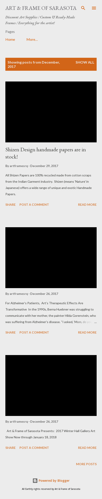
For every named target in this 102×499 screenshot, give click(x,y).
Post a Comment (34, 204)
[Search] (83, 8)
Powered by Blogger (51, 480)
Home (10, 39)
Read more (87, 204)
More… (32, 39)
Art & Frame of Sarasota (40, 7)
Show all (85, 62)
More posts (86, 464)
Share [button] (10, 204)
